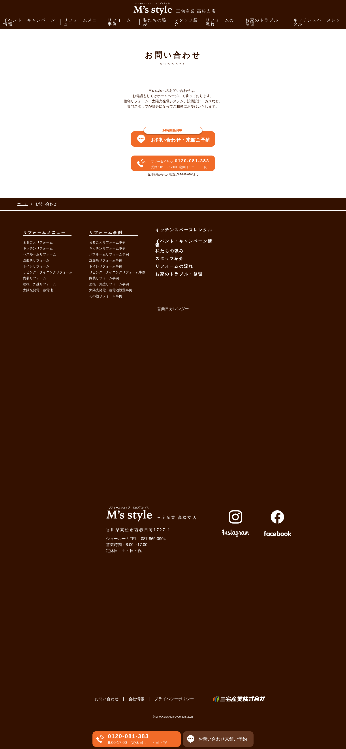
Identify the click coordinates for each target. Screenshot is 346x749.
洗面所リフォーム (36, 260)
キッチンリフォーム (38, 248)
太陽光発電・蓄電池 (38, 290)
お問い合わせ (106, 699)
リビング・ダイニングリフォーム (48, 272)
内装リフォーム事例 (104, 278)
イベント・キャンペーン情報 (29, 22)
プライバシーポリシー (174, 699)
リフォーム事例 (120, 22)
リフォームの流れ (220, 22)
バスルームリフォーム (39, 254)
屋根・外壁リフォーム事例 (109, 284)
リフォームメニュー (80, 22)
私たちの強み (155, 22)
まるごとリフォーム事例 (107, 242)
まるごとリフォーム (38, 242)
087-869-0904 (153, 539)
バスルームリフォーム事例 (109, 254)
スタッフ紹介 (186, 22)
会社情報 (136, 699)
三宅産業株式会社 (239, 698)
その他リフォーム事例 (105, 296)
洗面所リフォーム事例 (105, 260)
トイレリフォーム (36, 266)
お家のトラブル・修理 (264, 22)
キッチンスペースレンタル (317, 22)
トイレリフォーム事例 (105, 266)
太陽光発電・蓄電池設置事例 (110, 290)
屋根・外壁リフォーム (39, 284)
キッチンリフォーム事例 (107, 248)
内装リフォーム (34, 278)
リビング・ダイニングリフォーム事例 (117, 272)
